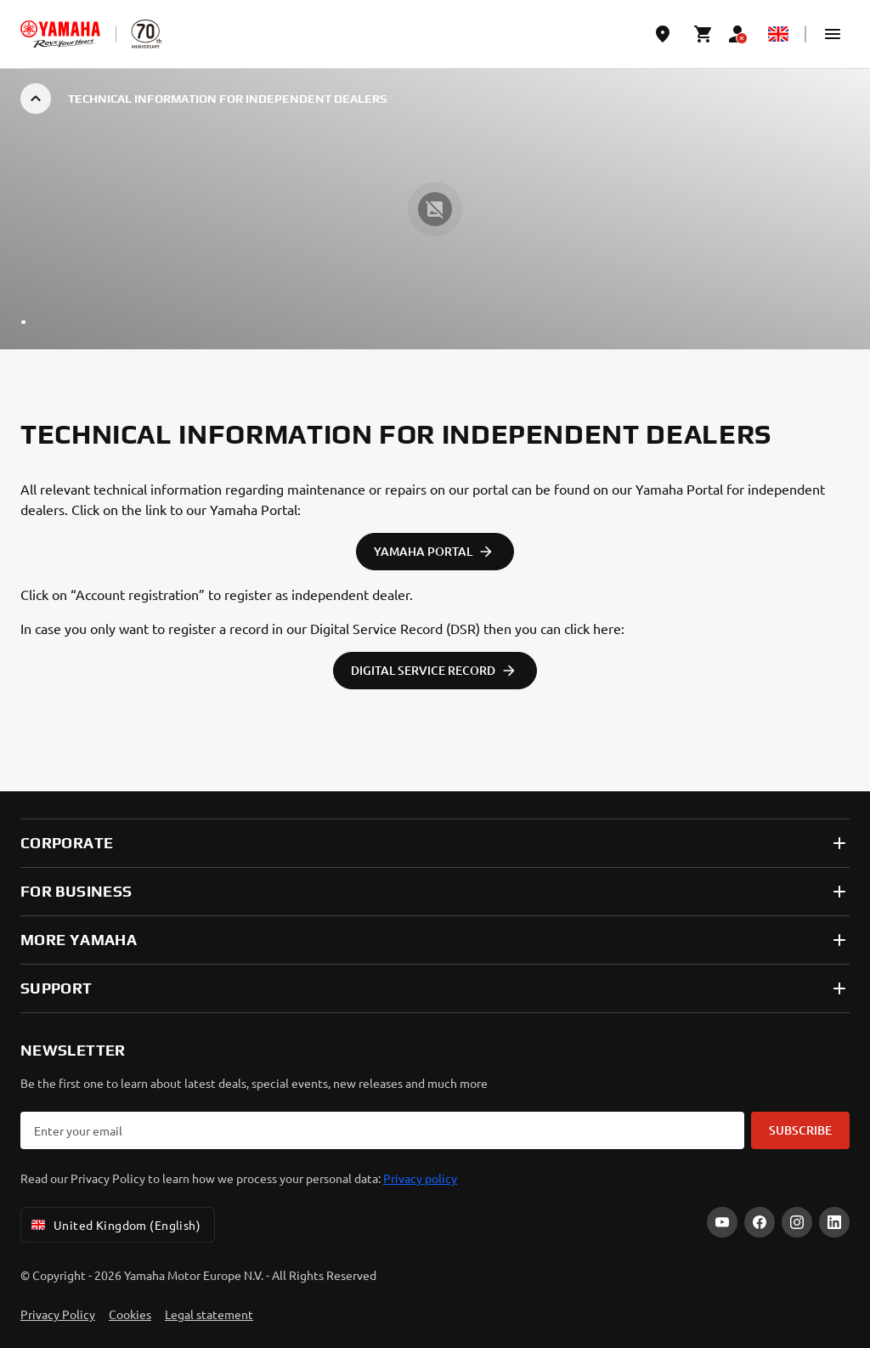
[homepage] (60, 34)
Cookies (130, 1314)
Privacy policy (420, 1178)
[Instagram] (797, 1222)
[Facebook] (759, 1222)
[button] (833, 34)
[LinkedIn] (834, 1222)
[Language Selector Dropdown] (778, 34)
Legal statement (209, 1314)
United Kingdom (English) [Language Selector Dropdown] (114, 1225)
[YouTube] (722, 1222)
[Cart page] (703, 34)
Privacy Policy (57, 1314)
